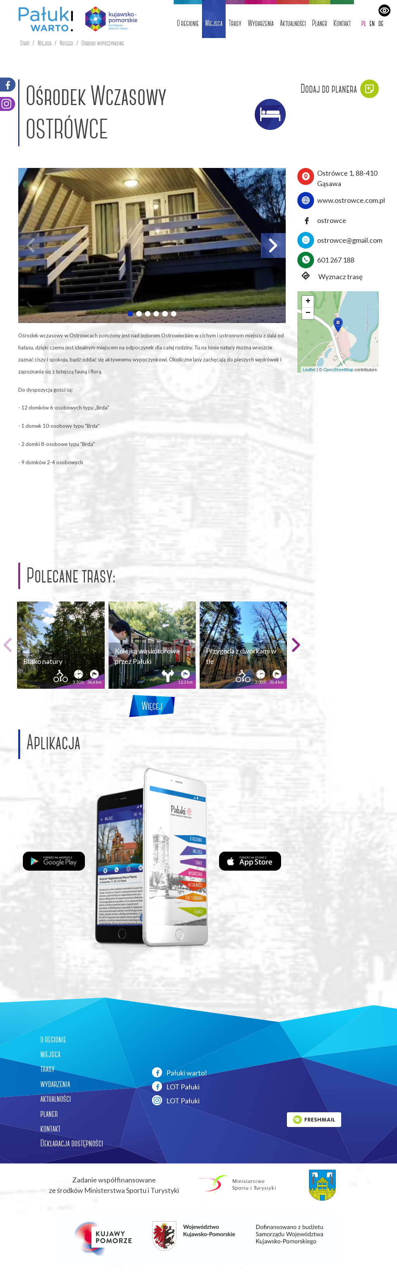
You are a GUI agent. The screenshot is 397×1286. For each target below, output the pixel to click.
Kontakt (342, 23)
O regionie (188, 23)
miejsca (50, 1054)
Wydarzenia (261, 23)
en (372, 23)
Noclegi (66, 43)
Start (24, 43)
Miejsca (214, 23)
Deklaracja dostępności (71, 1143)
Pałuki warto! (179, 1072)
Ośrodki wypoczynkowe (102, 43)
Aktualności (293, 23)
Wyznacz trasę (329, 276)
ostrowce (331, 220)
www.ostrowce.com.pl (351, 200)
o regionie (53, 1039)
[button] (130, 313)
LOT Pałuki (176, 1086)
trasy (47, 1069)
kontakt (50, 1129)
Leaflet (309, 369)
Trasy (235, 23)
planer (49, 1114)
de (380, 23)
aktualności (55, 1099)
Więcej (152, 706)
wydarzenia (55, 1084)
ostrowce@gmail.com (349, 240)
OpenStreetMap (338, 369)
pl (363, 23)
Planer (319, 23)
